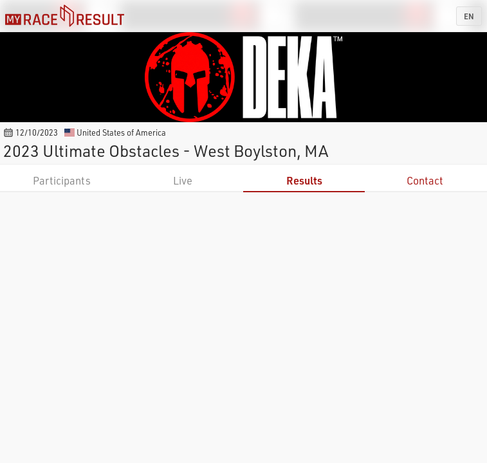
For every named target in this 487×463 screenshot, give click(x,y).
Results (304, 180)
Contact (425, 180)
